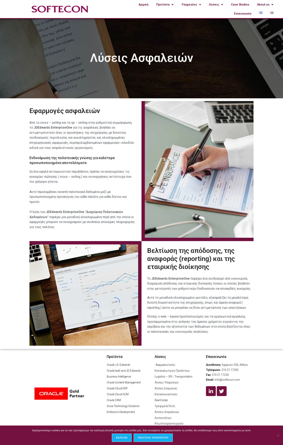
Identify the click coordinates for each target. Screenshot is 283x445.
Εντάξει (122, 438)
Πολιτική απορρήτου (153, 438)
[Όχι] (278, 435)
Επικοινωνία (242, 13)
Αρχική (143, 4)
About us (265, 4)
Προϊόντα (165, 4)
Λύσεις (216, 4)
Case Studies (240, 4)
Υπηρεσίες (191, 4)
